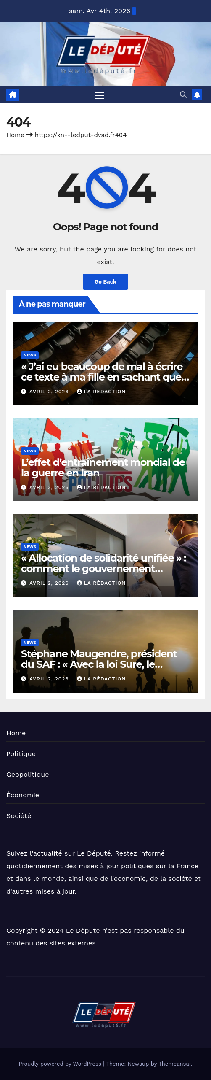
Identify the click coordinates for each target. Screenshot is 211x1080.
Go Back (105, 281)
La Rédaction (101, 391)
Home (15, 135)
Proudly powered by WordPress (60, 1064)
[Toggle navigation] (99, 95)
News (30, 355)
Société (18, 816)
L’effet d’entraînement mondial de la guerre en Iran (103, 467)
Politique (21, 754)
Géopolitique (27, 774)
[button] (183, 95)
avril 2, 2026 (50, 391)
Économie (22, 795)
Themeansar (174, 1064)
